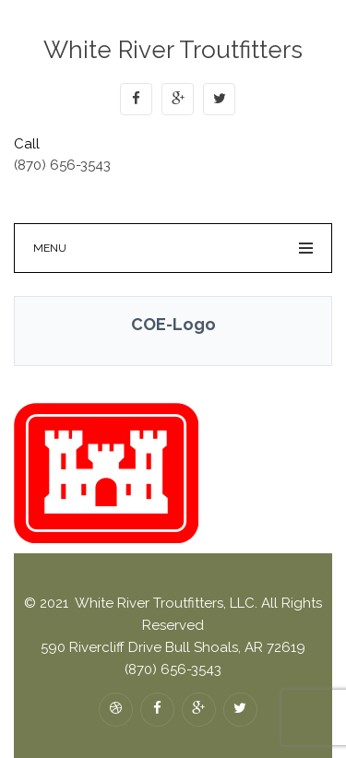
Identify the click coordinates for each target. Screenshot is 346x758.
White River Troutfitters (173, 50)
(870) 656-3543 (62, 165)
